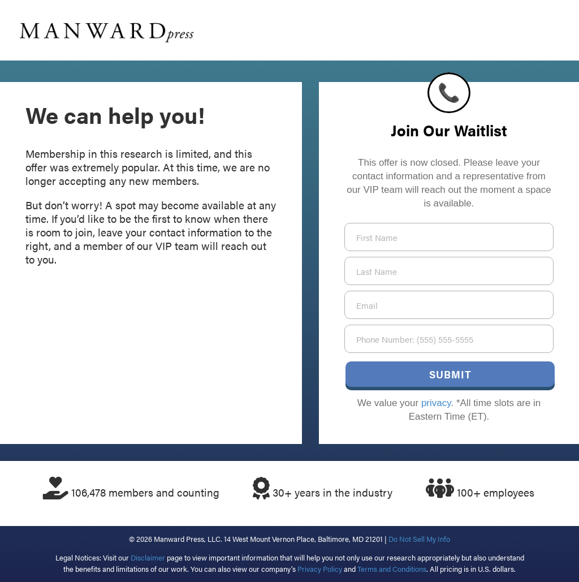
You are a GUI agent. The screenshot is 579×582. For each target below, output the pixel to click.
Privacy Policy (319, 568)
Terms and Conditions (391, 568)
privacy (436, 403)
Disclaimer (148, 557)
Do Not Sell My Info (419, 538)
